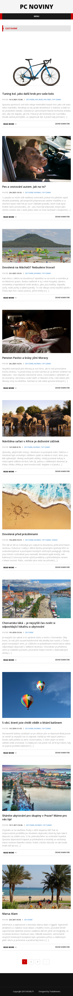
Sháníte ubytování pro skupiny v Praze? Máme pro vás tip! (34, 817)
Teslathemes (55, 991)
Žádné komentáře (62, 124)
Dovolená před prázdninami (20, 534)
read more (8, 124)
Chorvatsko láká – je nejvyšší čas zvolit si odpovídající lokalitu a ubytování (28, 624)
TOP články (56, 100)
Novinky (37, 192)
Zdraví (54, 540)
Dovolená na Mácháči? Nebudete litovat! (28, 267)
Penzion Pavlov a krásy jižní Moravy (25, 358)
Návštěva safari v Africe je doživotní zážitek (30, 441)
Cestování (30, 100)
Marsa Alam (10, 913)
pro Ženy (47, 100)
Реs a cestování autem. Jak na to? (24, 186)
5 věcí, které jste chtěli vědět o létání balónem (32, 722)
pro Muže (39, 100)
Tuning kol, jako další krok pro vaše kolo (28, 93)
